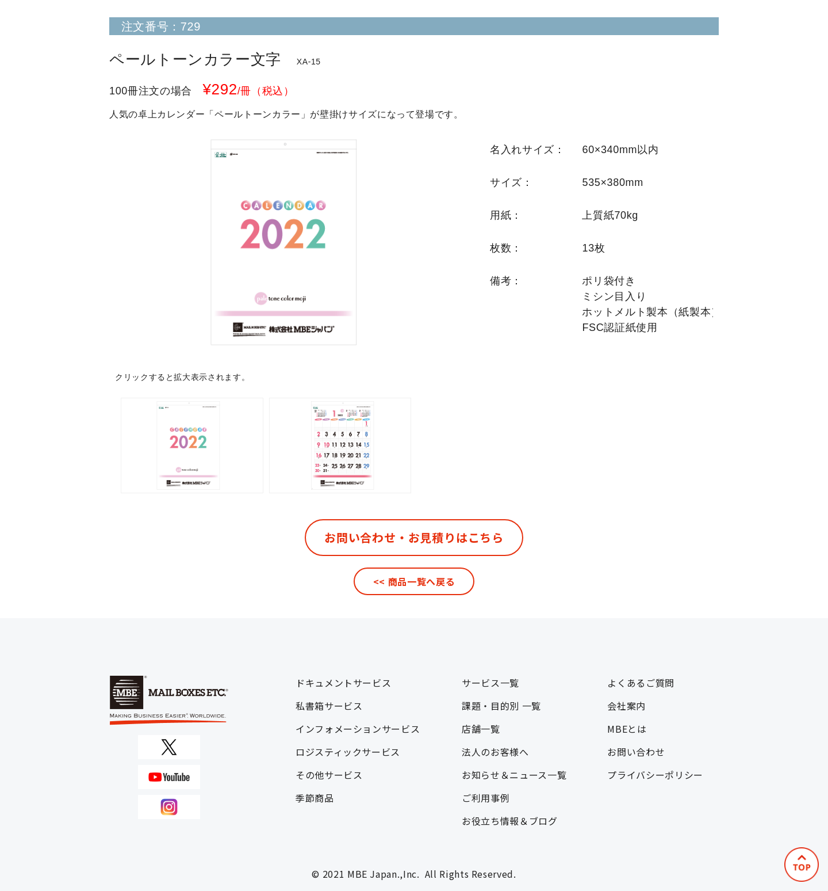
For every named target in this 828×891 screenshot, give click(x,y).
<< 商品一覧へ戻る (414, 581)
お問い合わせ (636, 752)
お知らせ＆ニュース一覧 (514, 775)
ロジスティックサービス (348, 752)
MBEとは (626, 729)
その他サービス (329, 775)
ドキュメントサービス (343, 683)
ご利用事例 (485, 798)
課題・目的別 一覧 (501, 706)
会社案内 (626, 706)
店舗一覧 (481, 729)
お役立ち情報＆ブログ (509, 821)
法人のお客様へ (495, 752)
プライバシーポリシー (655, 775)
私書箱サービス (329, 706)
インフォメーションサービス (358, 729)
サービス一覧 (490, 683)
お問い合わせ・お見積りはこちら (414, 537)
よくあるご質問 (640, 683)
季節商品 (315, 798)
